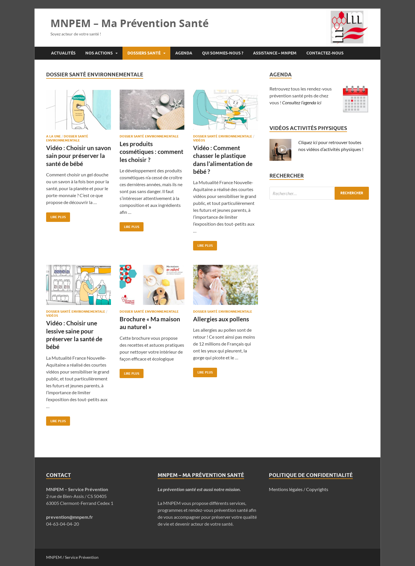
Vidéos (199, 140)
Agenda (183, 53)
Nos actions (99, 53)
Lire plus (56, 215)
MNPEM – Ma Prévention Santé (129, 23)
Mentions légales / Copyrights (298, 489)
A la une (53, 136)
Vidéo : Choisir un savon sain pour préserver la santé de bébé (78, 155)
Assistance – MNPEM (275, 53)
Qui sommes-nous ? (222, 53)
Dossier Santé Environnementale (67, 138)
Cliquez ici (307, 142)
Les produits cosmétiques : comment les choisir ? (151, 151)
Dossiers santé (144, 53)
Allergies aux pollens (221, 318)
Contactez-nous (325, 53)
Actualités (63, 53)
